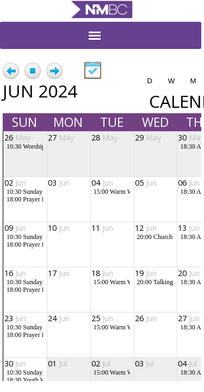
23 (15, 318)
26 (17, 137)
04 (102, 182)
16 (15, 273)
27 (61, 137)
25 (102, 318)
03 (59, 182)
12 (146, 228)
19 (146, 273)
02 (15, 182)
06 (189, 182)
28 (104, 137)
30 (15, 363)
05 (146, 182)
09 (15, 228)
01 (57, 363)
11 (102, 228)
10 (59, 228)
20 (189, 273)
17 (59, 273)
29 (148, 137)
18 (102, 273)
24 (59, 318)
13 (189, 228)
